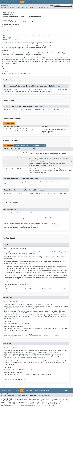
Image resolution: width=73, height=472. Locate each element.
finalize (18, 182)
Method (24, 7)
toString (54, 182)
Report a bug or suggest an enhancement (12, 398)
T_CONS (6, 91)
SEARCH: (51, 5)
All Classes (4, 5)
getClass (25, 182)
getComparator (22, 193)
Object (10, 38)
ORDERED (37, 109)
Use (26, 2)
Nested (9, 7)
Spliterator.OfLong (41, 89)
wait (60, 182)
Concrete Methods (38, 145)
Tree (30, 2)
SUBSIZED (56, 109)
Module (10, 2)
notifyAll (46, 182)
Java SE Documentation (43, 399)
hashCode (33, 182)
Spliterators (6, 32)
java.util (10, 14)
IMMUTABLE (23, 109)
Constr (19, 7)
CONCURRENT (7, 109)
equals (11, 182)
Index (43, 2)
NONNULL (30, 109)
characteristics (20, 153)
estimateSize (19, 158)
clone (5, 182)
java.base (11, 12)
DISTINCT (16, 109)
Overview (4, 2)
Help (47, 2)
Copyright (3, 403)
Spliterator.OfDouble (11, 89)
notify (39, 182)
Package (16, 2)
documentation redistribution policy (44, 405)
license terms (25, 405)
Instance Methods (22, 145)
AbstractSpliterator (18, 129)
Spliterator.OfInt (26, 89)
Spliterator (6, 27)
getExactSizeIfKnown (35, 193)
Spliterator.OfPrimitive (57, 89)
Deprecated (36, 2)
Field (14, 7)
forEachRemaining (10, 193)
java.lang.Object (7, 20)
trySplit (18, 168)
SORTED (49, 109)
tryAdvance (62, 193)
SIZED (43, 109)
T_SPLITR (12, 91)
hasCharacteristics (50, 193)
